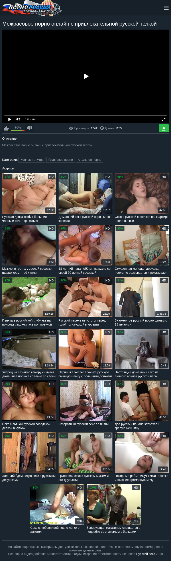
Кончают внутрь (31, 159)
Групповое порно (60, 159)
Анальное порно (89, 159)
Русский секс (145, 554)
